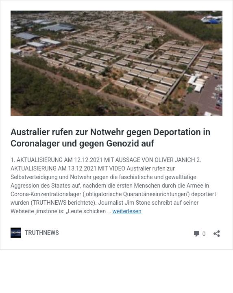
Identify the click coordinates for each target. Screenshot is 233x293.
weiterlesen (126, 211)
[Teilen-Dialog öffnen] (216, 231)
